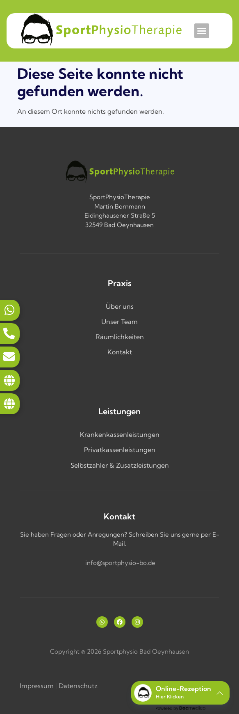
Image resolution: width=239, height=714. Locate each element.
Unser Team (119, 321)
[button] (201, 30)
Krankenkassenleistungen (119, 434)
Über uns (120, 306)
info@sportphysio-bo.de (120, 563)
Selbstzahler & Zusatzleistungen (120, 465)
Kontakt (119, 352)
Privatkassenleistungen (119, 449)
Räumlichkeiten (120, 337)
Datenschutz (78, 686)
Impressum (37, 686)
